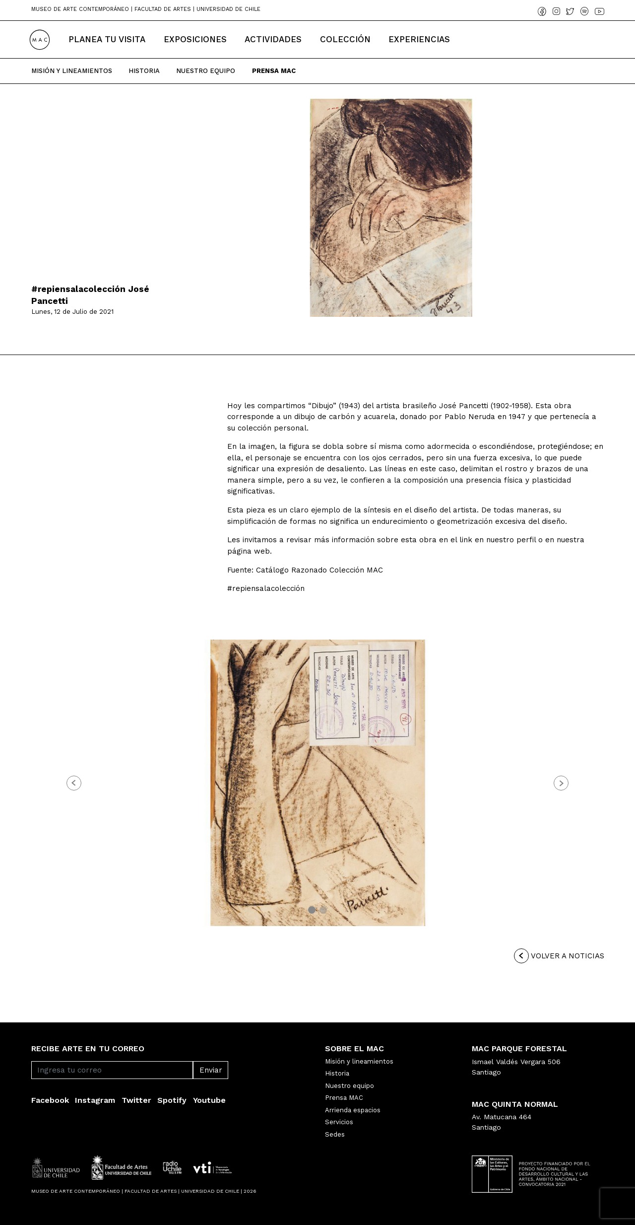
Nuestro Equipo (205, 70)
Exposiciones (195, 39)
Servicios (339, 1122)
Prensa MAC (344, 1097)
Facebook (50, 1100)
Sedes (335, 1134)
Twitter (136, 1100)
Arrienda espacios (353, 1110)
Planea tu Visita (106, 39)
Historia (144, 70)
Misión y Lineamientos (71, 70)
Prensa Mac (274, 70)
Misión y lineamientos (359, 1061)
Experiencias (419, 39)
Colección (345, 39)
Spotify (172, 1100)
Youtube (209, 1100)
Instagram (95, 1100)
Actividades (273, 39)
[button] (74, 783)
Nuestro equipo (349, 1085)
